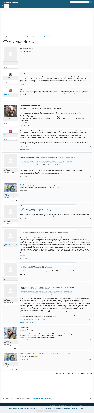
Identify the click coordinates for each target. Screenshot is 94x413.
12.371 (16, 347)
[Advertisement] (47, 24)
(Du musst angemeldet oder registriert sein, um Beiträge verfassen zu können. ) (73, 373)
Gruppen (16, 6)
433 (16, 123)
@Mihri (22, 184)
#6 (90, 176)
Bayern (16, 100)
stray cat (26, 179)
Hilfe (62, 405)
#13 (90, 359)
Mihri (25, 125)
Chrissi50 (6, 341)
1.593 (16, 139)
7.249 (16, 199)
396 (16, 82)
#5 (90, 146)
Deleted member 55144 (24, 149)
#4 (90, 122)
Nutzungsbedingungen (71, 405)
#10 (90, 277)
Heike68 (6, 194)
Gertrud (6, 135)
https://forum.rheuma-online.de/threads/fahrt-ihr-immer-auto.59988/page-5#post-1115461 (45, 353)
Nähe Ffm (15, 348)
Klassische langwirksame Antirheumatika (23, 44)
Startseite (52, 405)
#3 (90, 97)
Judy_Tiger (7, 77)
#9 (90, 258)
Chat (11, 6)
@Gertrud (36, 236)
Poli (42, 44)
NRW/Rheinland (14, 200)
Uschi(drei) (26, 322)
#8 (90, 218)
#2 (90, 84)
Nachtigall (6, 94)
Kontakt (58, 405)
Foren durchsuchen (7, 9)
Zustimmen (40, 411)
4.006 (16, 99)
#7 (90, 190)
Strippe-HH (7, 119)
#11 (90, 319)
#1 (90, 54)
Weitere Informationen (50, 411)
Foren (6, 6)
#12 (90, 339)
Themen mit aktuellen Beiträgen (22, 9)
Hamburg (15, 124)
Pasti (21, 125)
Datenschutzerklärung (84, 405)
